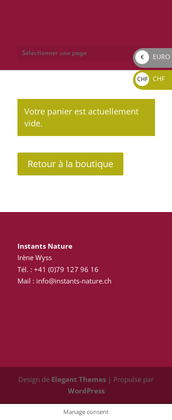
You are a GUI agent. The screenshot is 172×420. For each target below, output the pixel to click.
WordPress (86, 390)
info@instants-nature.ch (72, 280)
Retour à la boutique (70, 164)
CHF (150, 78)
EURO (152, 56)
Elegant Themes (78, 379)
